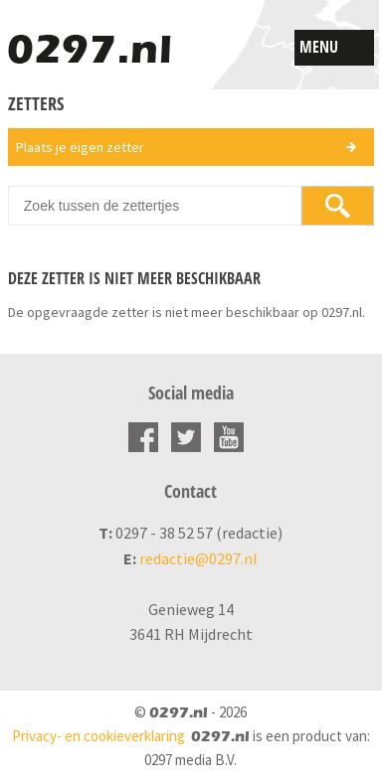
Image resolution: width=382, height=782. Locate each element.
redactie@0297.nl (198, 558)
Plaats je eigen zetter (80, 147)
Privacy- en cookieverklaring (98, 735)
